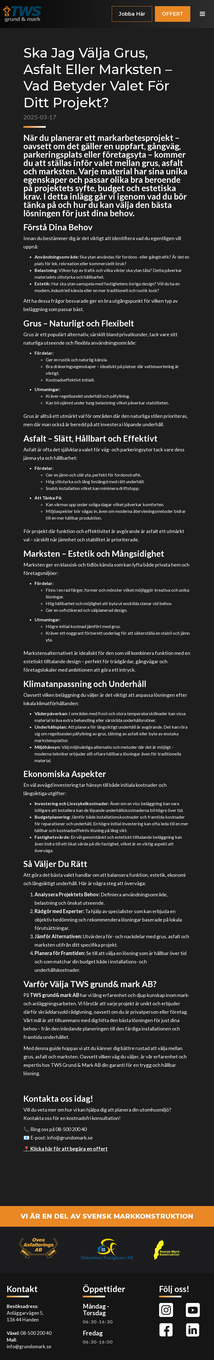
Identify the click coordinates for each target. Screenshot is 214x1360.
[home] (22, 14)
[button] (202, 14)
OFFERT (172, 14)
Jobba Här (132, 14)
